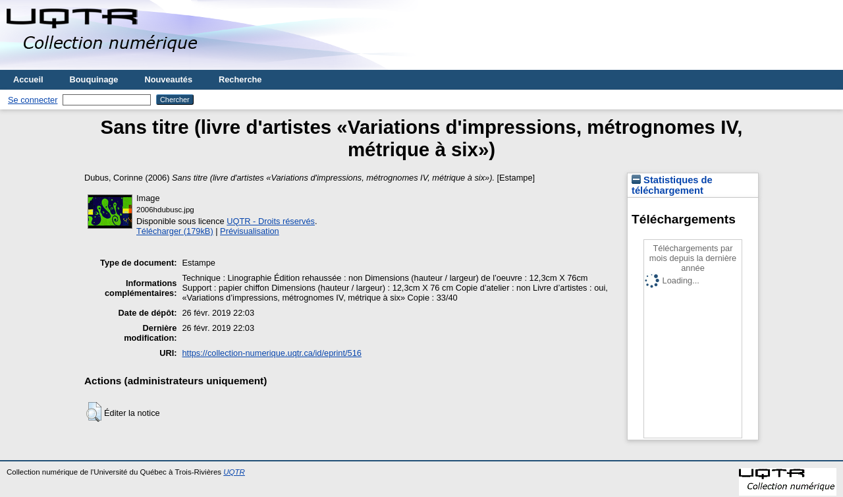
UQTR (234, 472)
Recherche (240, 79)
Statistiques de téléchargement (672, 185)
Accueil (28, 79)
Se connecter (32, 100)
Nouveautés (168, 79)
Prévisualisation (249, 231)
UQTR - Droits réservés (271, 221)
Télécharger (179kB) (174, 231)
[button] (93, 412)
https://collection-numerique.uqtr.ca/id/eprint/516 (271, 353)
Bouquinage (94, 79)
